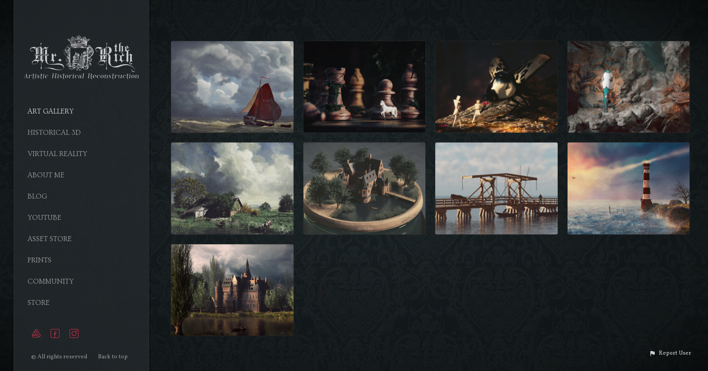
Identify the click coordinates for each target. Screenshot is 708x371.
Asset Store (50, 239)
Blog (37, 196)
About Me (46, 175)
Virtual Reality (57, 154)
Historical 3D (54, 132)
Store (39, 303)
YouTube (44, 218)
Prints (39, 260)
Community (51, 281)
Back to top (113, 357)
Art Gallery (51, 111)
